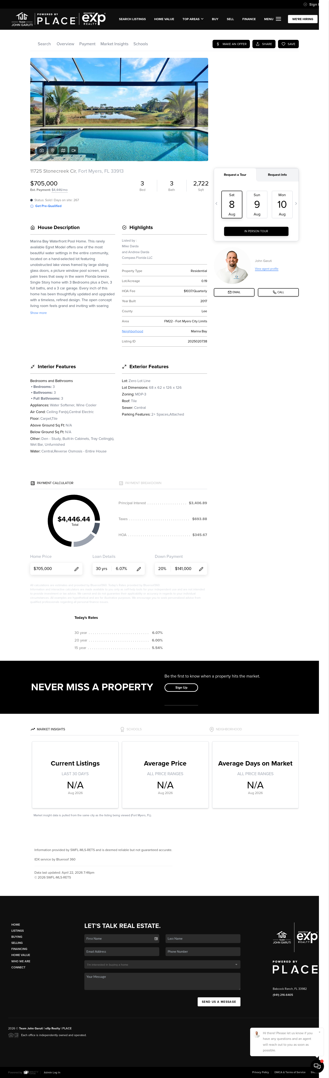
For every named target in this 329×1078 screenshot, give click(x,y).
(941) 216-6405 (283, 995)
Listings (17, 931)
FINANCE (249, 19)
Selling (17, 943)
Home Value (164, 19)
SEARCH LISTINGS (132, 19)
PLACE (67, 1028)
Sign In (312, 4)
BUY (215, 19)
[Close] (319, 1032)
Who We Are (20, 961)
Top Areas (193, 19)
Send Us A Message (219, 1002)
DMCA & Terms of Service (290, 1072)
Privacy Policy (260, 1072)
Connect (18, 967)
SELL (230, 19)
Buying (16, 937)
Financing (19, 949)
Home (15, 924)
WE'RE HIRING (302, 19)
